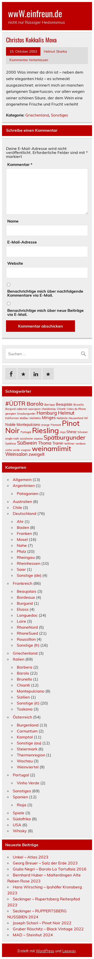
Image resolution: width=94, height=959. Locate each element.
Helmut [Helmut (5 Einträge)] (66, 413)
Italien (18, 659)
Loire (21, 621)
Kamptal (25, 736)
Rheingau (26, 557)
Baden (23, 527)
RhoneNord (27, 627)
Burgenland (28, 724)
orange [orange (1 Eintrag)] (45, 425)
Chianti (23, 685)
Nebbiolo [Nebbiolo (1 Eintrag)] (62, 418)
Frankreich (22, 583)
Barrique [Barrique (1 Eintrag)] (49, 404)
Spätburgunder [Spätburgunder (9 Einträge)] (64, 437)
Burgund (25, 603)
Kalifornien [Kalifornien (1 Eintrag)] (12, 418)
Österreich (22, 717)
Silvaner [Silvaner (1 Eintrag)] (82, 432)
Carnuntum (27, 730)
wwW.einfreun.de (35, 13)
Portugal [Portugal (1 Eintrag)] (26, 432)
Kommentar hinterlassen (29, 60)
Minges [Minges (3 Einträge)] (49, 417)
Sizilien (23, 697)
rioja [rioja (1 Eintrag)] (62, 432)
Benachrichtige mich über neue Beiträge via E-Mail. (45, 312)
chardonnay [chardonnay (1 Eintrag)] (49, 409)
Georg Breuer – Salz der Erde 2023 (45, 862)
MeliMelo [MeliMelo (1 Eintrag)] (35, 418)
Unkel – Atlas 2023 (30, 856)
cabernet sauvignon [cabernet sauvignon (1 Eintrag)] (29, 409)
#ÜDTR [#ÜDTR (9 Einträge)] (15, 403)
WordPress (45, 951)
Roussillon (26, 639)
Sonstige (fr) (28, 645)
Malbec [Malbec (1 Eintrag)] (24, 418)
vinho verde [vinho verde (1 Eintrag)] (12, 450)
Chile (17, 507)
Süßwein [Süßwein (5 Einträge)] (27, 443)
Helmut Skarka (55, 51)
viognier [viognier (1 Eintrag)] (26, 450)
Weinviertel (28, 766)
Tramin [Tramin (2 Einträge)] (57, 443)
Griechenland (37, 115)
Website (15, 263)
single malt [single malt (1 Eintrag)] (12, 438)
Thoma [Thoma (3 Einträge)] (44, 443)
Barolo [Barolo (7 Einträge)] (35, 403)
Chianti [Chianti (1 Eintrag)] (61, 409)
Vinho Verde (28, 782)
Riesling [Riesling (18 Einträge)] (45, 430)
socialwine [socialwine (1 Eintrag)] (26, 438)
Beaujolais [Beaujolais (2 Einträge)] (64, 404)
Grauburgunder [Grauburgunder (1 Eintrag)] (26, 413)
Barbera (24, 667)
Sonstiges (59, 115)
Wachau (25, 760)
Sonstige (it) (28, 703)
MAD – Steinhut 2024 (33, 934)
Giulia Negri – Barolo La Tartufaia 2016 (49, 868)
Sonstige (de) (29, 575)
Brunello (24, 679)
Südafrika (22, 818)
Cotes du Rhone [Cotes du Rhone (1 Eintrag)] (76, 409)
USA (17, 824)
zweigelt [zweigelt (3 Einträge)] (37, 454)
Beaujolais (26, 591)
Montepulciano (30, 691)
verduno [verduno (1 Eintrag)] (80, 443)
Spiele (18, 812)
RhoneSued (27, 633)
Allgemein (22, 479)
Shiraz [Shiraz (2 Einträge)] (71, 432)
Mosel (22, 539)
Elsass (23, 609)
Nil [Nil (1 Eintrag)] (86, 418)
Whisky (20, 830)
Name (13, 221)
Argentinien (24, 485)
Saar (21, 569)
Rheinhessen (28, 563)
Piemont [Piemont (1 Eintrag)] (56, 425)
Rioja (21, 804)
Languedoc (27, 615)
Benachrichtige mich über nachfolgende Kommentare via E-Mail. (45, 293)
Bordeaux (26, 597)
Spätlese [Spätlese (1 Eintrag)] (10, 443)
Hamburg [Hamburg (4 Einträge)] (47, 413)
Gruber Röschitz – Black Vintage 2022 (48, 928)
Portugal (21, 774)
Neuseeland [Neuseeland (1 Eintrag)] (76, 418)
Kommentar (19, 164)
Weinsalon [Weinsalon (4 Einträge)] (16, 454)
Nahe (22, 545)
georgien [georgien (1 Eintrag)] (10, 413)
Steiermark (27, 748)
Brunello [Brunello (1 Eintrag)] (78, 404)
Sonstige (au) (29, 742)
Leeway (69, 951)
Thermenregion (31, 754)
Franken (24, 533)
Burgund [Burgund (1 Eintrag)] (10, 409)
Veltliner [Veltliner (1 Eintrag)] (69, 443)
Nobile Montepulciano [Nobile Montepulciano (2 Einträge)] (22, 424)
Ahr (20, 521)
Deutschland (24, 513)
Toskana (25, 709)
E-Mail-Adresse (22, 242)
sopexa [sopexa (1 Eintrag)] (38, 438)
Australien (22, 501)
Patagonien (27, 493)
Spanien (20, 796)
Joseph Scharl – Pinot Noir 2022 (42, 922)
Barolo (23, 673)
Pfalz (21, 551)
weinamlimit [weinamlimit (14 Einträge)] (51, 448)
